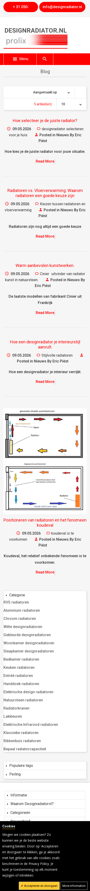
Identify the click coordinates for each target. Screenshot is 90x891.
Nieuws (62, 135)
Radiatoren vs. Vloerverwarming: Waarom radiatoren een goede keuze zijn (45, 193)
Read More (45, 161)
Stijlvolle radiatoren (57, 355)
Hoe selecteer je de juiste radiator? (45, 120)
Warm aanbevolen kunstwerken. (45, 265)
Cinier (44, 274)
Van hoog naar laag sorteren (81, 92)
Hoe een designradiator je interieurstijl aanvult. (45, 344)
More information (74, 886)
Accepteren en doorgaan (40, 886)
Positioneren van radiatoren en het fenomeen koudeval (45, 523)
